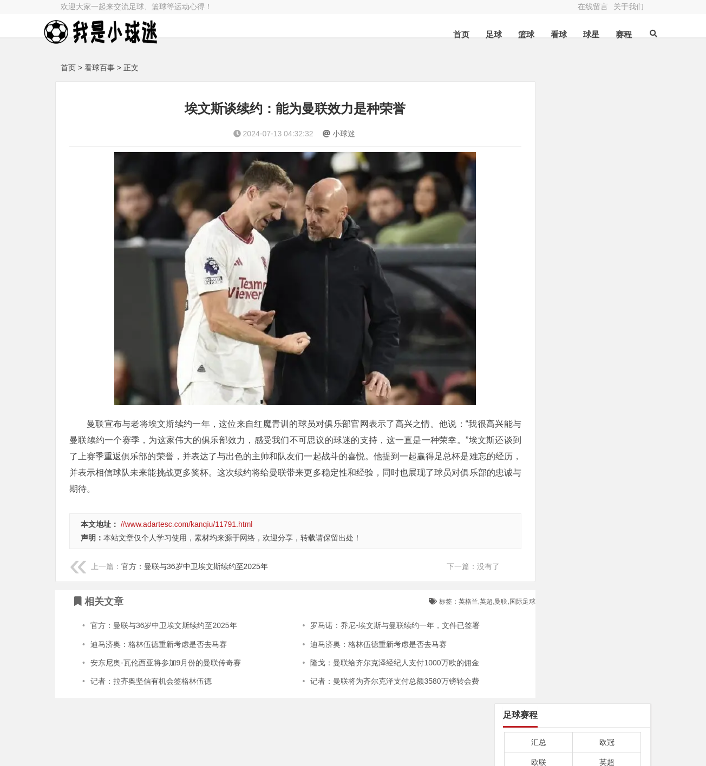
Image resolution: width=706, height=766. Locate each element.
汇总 (538, 120)
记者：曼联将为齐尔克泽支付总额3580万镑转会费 (372, 655)
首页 (445, 34)
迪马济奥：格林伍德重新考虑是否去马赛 (158, 617)
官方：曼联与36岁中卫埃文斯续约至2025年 (194, 540)
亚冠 (607, 201)
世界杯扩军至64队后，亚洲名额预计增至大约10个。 (571, 505)
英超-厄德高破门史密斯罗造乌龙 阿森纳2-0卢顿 (571, 267)
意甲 (538, 160)
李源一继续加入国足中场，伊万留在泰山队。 (571, 534)
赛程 (607, 34)
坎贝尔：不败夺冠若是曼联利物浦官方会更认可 (571, 296)
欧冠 (607, 120)
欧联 (538, 140)
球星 (575, 34)
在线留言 (593, 6)
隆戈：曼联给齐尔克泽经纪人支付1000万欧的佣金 (372, 636)
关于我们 (628, 6)
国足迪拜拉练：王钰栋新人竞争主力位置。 (571, 450)
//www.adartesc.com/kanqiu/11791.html (187, 497)
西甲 (538, 181)
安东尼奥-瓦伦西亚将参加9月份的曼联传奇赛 (165, 636)
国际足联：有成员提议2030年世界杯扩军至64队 (571, 478)
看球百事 (99, 67)
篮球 (510, 34)
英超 (607, 140)
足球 (477, 34)
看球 (542, 34)
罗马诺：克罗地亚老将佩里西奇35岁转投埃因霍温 (571, 351)
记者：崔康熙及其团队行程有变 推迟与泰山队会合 (571, 379)
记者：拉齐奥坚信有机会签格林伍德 (151, 655)
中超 (538, 201)
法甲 (607, 181)
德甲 (607, 160)
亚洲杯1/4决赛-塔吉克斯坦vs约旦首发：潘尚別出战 (571, 323)
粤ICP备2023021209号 (239, 736)
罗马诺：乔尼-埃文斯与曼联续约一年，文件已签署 (372, 599)
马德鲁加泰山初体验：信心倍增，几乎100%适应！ (571, 561)
